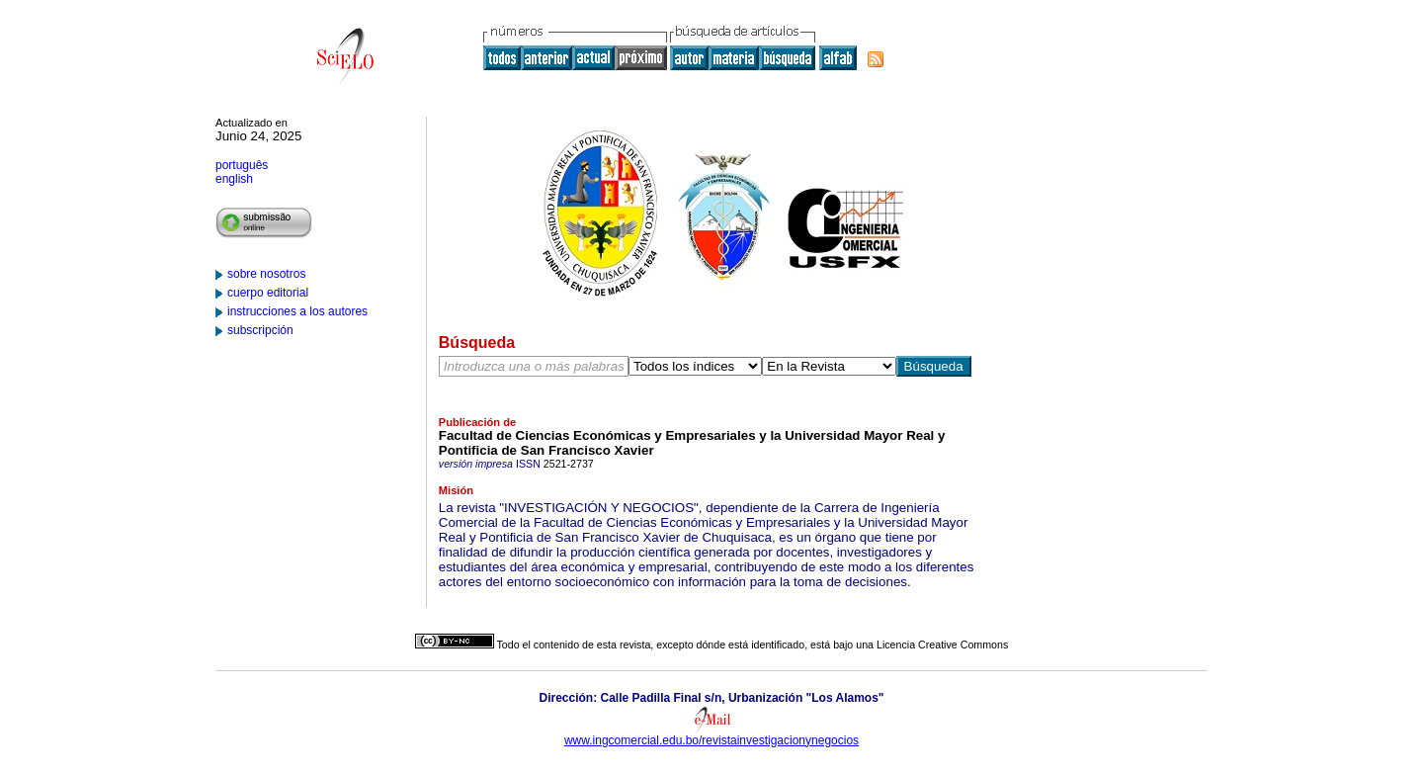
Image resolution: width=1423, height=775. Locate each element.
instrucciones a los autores (297, 311)
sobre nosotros (266, 274)
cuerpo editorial (267, 293)
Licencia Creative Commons (942, 644)
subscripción (260, 330)
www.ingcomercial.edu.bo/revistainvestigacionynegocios (711, 740)
